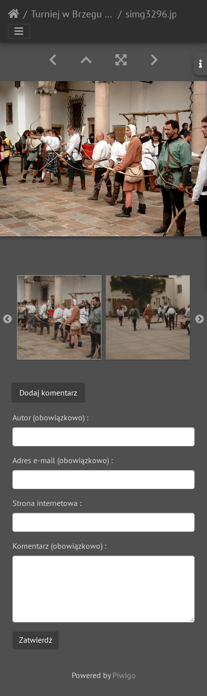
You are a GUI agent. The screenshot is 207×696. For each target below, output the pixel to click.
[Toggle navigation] (19, 31)
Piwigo (124, 675)
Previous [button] (7, 319)
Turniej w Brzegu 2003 (72, 13)
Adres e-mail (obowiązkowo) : (62, 460)
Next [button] (200, 319)
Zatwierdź (35, 640)
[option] (59, 317)
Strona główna (13, 13)
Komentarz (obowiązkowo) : (59, 546)
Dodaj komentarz (48, 393)
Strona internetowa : (47, 503)
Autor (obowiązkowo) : (50, 417)
